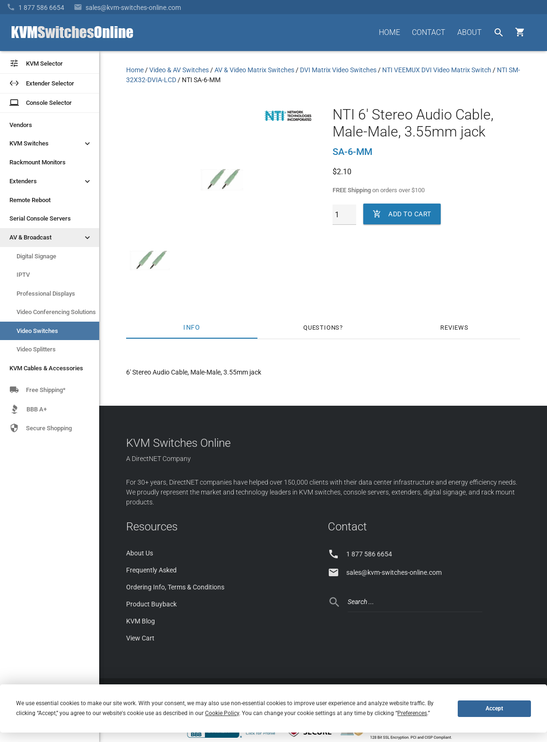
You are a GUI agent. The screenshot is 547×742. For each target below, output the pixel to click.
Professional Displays (46, 293)
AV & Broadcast (50, 237)
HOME (389, 32)
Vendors (20, 124)
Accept (494, 708)
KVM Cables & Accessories (46, 368)
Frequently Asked (151, 570)
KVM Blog (140, 621)
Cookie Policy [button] (222, 713)
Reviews (454, 327)
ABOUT (469, 32)
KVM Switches (50, 143)
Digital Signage (36, 256)
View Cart (140, 638)
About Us (139, 553)
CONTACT (428, 32)
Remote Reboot (30, 200)
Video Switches (37, 330)
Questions (321, 327)
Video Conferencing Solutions (56, 312)
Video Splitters (36, 349)
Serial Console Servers (40, 218)
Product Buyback (151, 604)
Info (191, 328)
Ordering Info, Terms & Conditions (175, 587)
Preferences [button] (412, 713)
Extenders (50, 181)
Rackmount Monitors (37, 162)
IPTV (23, 274)
